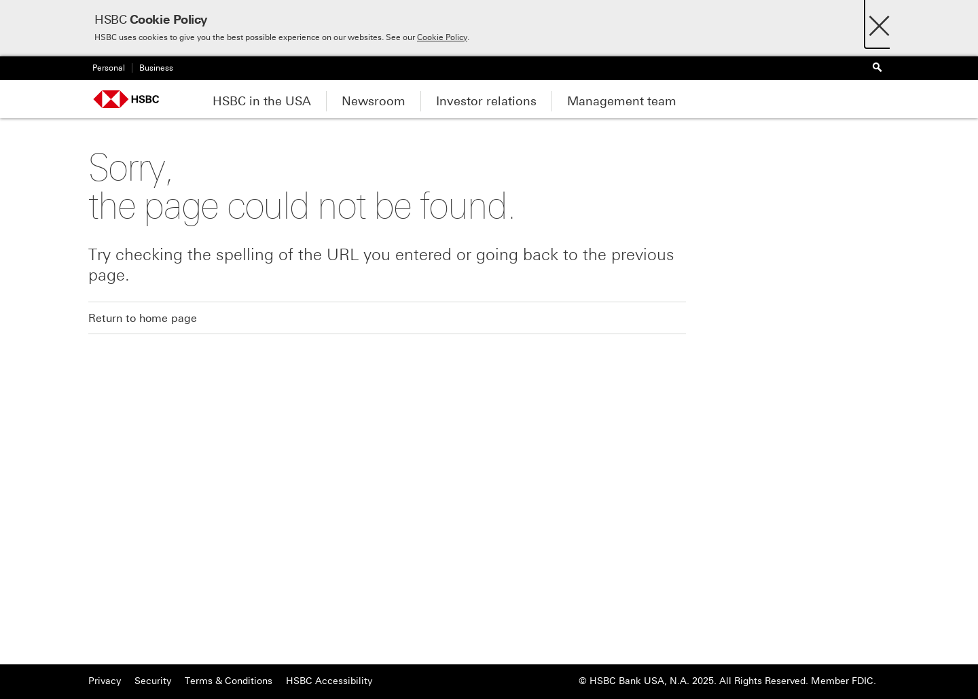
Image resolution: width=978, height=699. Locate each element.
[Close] (879, 22)
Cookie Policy (442, 37)
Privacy (104, 681)
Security (152, 681)
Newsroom (373, 101)
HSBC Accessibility (329, 681)
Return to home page (142, 318)
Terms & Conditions (228, 681)
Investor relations (486, 101)
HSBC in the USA (262, 101)
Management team (621, 101)
